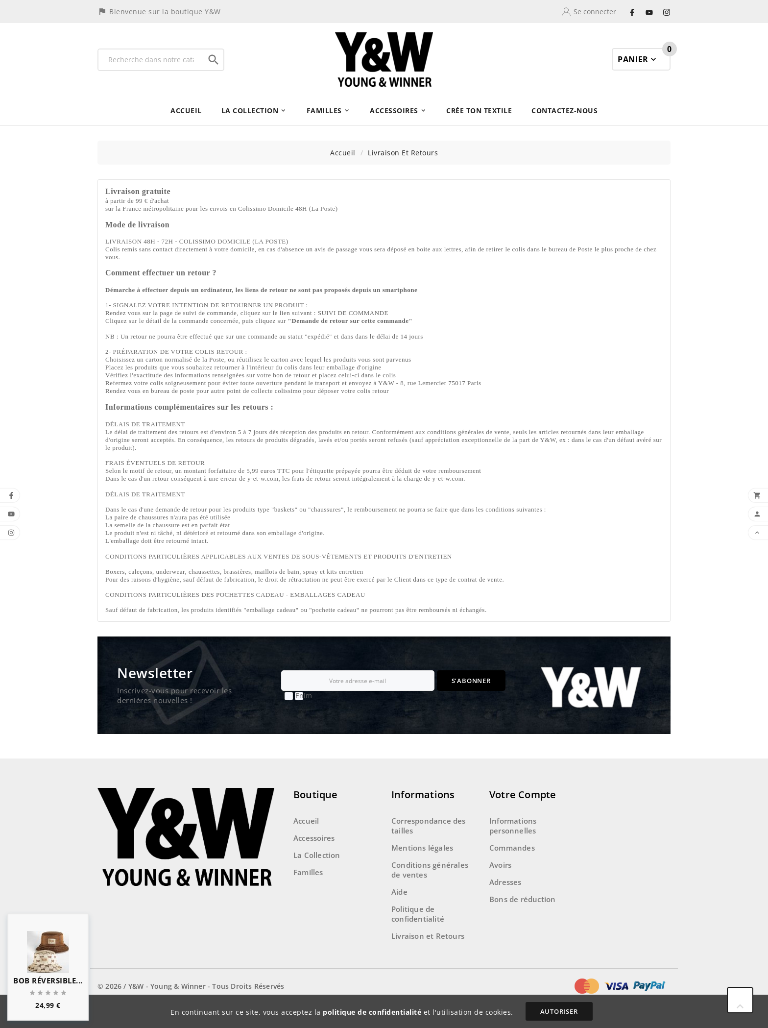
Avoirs (500, 865)
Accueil (306, 821)
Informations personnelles (512, 825)
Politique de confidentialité (417, 914)
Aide (399, 892)
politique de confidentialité (372, 1012)
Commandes (512, 848)
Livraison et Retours (427, 936)
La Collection (316, 855)
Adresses (505, 882)
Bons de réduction (522, 899)
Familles (308, 872)
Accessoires (314, 838)
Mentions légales (422, 848)
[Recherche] (151, 59)
